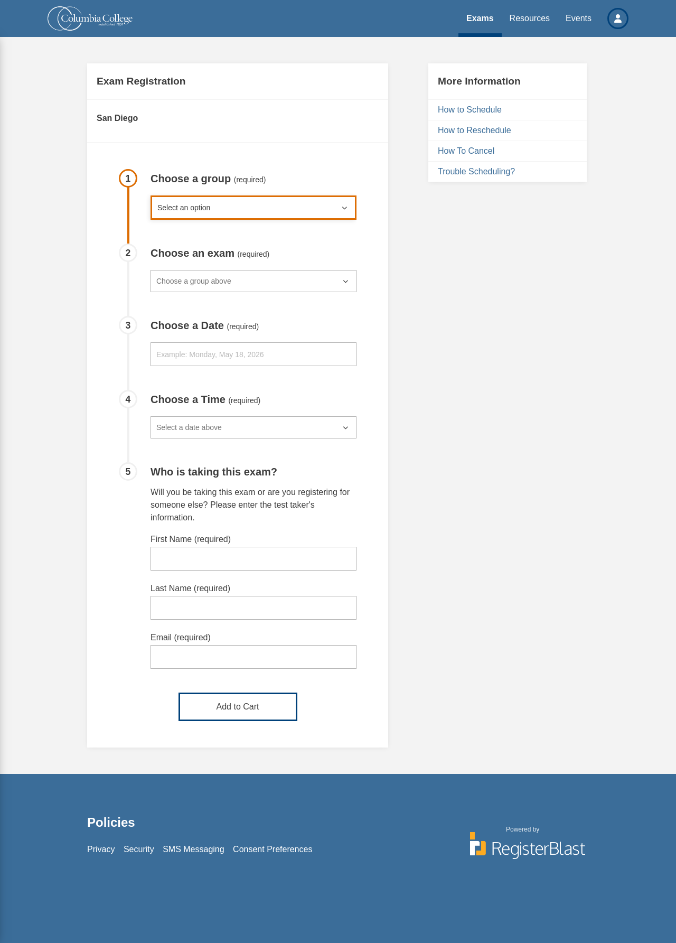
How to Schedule (470, 109)
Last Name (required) (190, 588)
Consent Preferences (272, 849)
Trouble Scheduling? (476, 171)
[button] (617, 18)
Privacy (101, 849)
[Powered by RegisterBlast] (523, 850)
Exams (480, 18)
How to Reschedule (474, 130)
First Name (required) (191, 539)
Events (579, 18)
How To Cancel (466, 150)
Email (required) (181, 637)
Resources (530, 18)
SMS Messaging (193, 849)
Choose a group (208, 178)
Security (139, 849)
